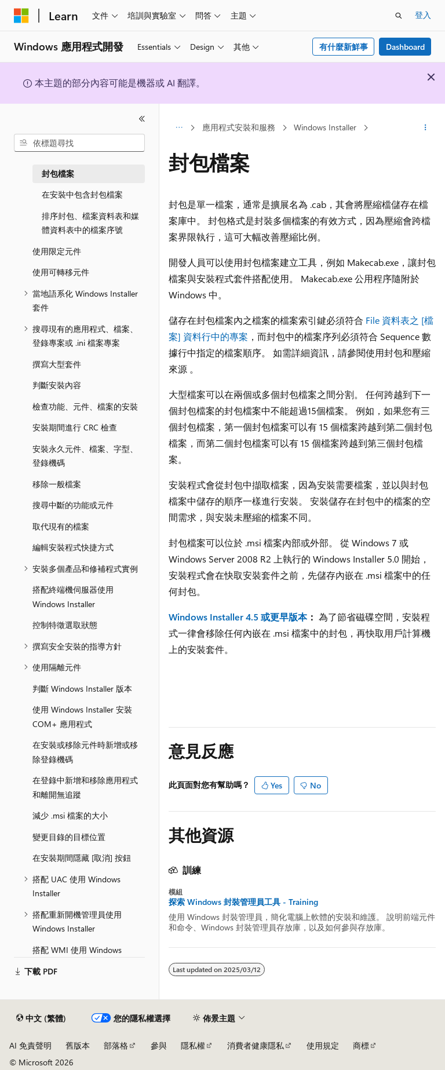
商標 (361, 1045)
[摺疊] (142, 118)
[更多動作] (425, 128)
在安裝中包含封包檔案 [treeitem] (82, 194)
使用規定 (323, 1045)
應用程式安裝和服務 (238, 127)
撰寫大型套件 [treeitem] (56, 364)
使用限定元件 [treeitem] (56, 251)
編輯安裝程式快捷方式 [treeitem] (73, 547)
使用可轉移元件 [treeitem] (60, 271)
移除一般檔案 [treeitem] (56, 484)
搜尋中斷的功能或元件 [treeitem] (73, 504)
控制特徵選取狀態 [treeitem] (64, 624)
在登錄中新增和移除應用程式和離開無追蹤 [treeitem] (85, 787)
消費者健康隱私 (255, 1045)
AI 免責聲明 (30, 1045)
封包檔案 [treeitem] (58, 173)
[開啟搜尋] (398, 15)
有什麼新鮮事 (343, 46)
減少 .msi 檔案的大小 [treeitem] (70, 815)
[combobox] (79, 143)
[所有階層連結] (179, 128)
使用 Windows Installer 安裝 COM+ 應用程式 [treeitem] (82, 716)
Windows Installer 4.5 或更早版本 (238, 617)
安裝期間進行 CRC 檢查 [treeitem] (74, 427)
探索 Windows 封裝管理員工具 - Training (243, 902)
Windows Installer (325, 127)
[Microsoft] (21, 15)
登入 (423, 14)
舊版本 (77, 1045)
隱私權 (193, 1045)
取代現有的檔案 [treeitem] (60, 526)
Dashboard (405, 46)
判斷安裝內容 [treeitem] (56, 384)
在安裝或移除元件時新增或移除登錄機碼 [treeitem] (85, 752)
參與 (159, 1045)
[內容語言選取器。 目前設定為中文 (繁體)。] (41, 1018)
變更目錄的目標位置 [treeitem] (68, 836)
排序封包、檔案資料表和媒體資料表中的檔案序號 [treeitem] (90, 223)
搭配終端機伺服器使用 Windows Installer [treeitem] (73, 596)
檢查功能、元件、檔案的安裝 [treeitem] (85, 406)
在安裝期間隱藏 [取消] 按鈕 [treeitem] (81, 857)
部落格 (116, 1045)
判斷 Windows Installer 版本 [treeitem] (82, 688)
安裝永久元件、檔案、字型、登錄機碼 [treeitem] (85, 456)
